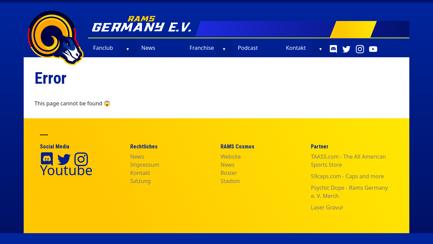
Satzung (140, 181)
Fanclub (103, 48)
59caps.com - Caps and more (347, 176)
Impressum (144, 164)
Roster (229, 173)
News (148, 48)
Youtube (66, 170)
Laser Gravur (327, 207)
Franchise (201, 48)
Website (231, 156)
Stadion (230, 181)
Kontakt (296, 48)
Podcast (248, 48)
